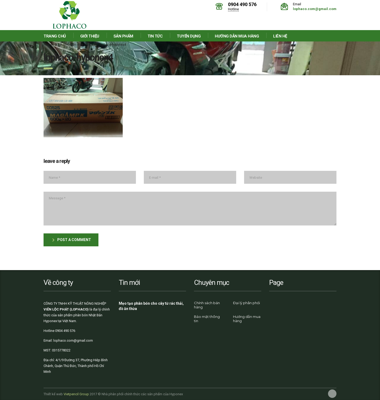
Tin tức (155, 36)
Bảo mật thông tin (207, 318)
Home (48, 44)
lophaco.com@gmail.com (314, 9)
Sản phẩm (123, 36)
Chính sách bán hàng (207, 305)
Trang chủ (55, 36)
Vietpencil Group (76, 394)
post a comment (71, 240)
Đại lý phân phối (246, 303)
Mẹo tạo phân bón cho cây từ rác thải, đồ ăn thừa (151, 306)
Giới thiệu (89, 36)
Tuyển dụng (189, 36)
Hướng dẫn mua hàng (237, 36)
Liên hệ (280, 36)
